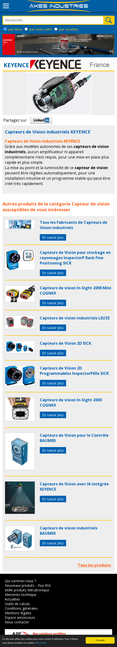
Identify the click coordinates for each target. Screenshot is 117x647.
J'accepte (100, 640)
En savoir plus (53, 237)
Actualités (12, 599)
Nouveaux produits (19, 585)
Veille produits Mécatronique (27, 590)
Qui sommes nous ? (20, 581)
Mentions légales (18, 613)
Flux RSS (44, 585)
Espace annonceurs (20, 617)
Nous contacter (17, 622)
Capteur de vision (91, 204)
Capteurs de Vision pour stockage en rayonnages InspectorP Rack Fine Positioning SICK (75, 258)
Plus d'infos (41, 642)
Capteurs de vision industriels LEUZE (75, 318)
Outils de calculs (17, 603)
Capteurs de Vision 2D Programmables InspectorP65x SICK (74, 370)
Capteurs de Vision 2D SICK (65, 343)
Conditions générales (21, 608)
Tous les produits (94, 565)
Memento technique (20, 594)
